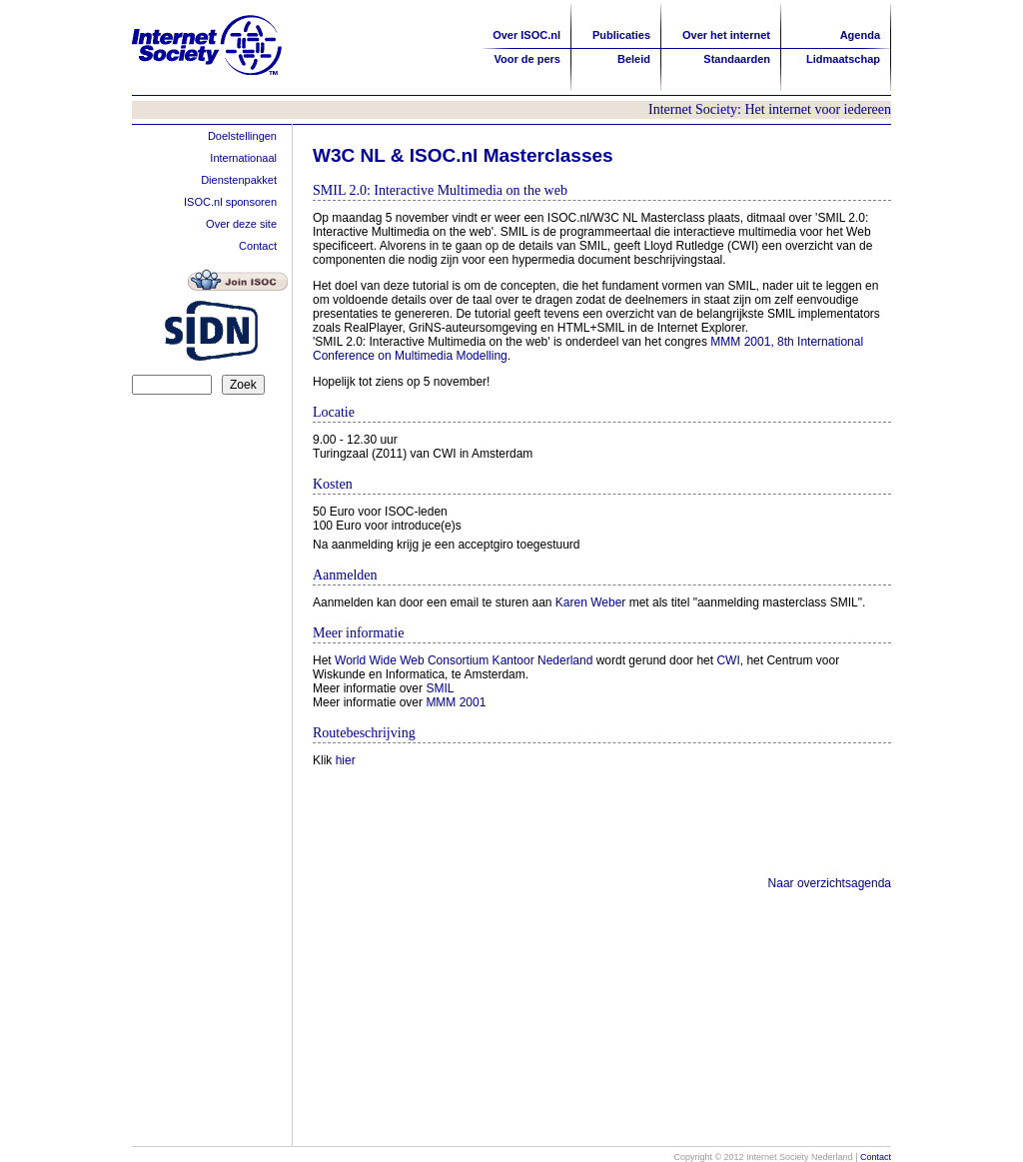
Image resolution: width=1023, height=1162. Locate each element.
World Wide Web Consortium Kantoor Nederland (463, 660)
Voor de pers (527, 59)
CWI (727, 660)
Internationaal (243, 158)
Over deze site (241, 224)
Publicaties (621, 35)
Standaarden (736, 59)
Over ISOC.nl (526, 35)
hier (346, 760)
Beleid (633, 59)
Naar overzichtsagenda (829, 883)
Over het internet (726, 35)
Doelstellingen (242, 136)
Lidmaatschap (843, 59)
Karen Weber (590, 602)
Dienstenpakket (239, 180)
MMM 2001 (456, 702)
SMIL (440, 688)
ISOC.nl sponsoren (230, 202)
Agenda (860, 35)
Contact (258, 246)
